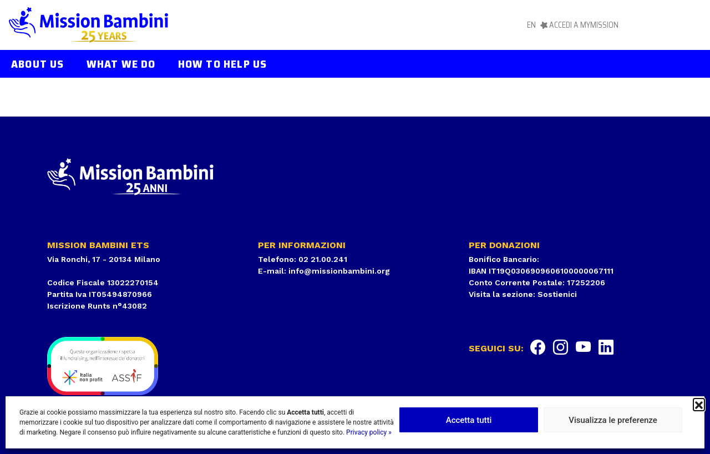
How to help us (222, 64)
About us (37, 64)
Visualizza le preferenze (613, 420)
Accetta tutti (469, 420)
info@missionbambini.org (339, 270)
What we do (121, 64)
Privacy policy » (369, 432)
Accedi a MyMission (583, 25)
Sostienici (557, 294)
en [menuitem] (531, 25)
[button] (698, 404)
